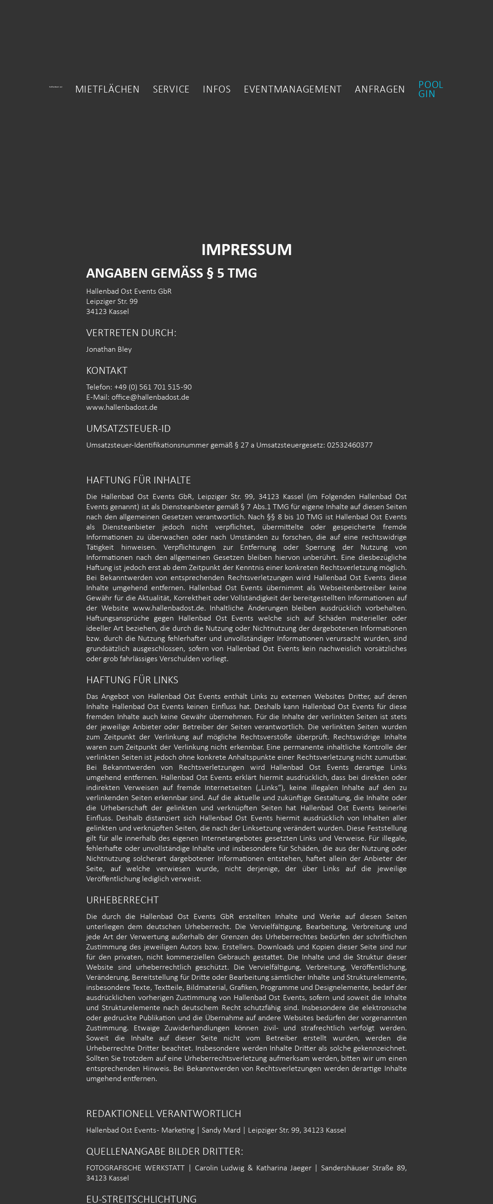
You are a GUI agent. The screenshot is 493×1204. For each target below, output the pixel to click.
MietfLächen (107, 90)
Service (171, 90)
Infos (217, 90)
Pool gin (431, 90)
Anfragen (380, 90)
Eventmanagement (293, 90)
